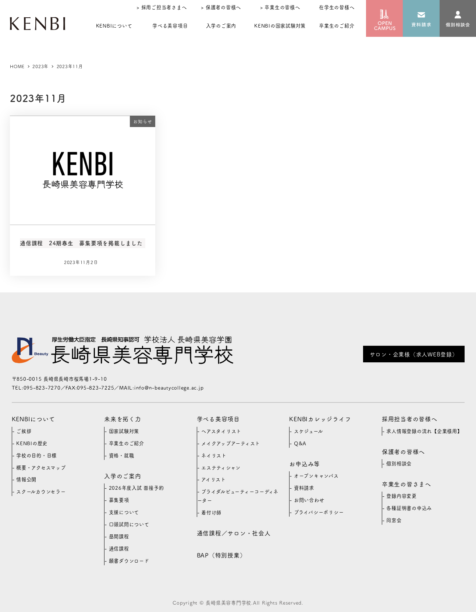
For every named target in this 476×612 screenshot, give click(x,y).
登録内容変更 (401, 495)
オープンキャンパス (316, 475)
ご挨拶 (23, 431)
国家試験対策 (124, 431)
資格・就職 (121, 455)
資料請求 (304, 487)
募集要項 (119, 499)
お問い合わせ (309, 499)
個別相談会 (399, 463)
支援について (124, 512)
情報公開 (26, 479)
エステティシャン (221, 467)
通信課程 (119, 548)
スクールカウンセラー (41, 491)
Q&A (300, 443)
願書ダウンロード (129, 560)
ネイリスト (214, 455)
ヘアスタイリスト (221, 431)
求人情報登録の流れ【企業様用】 (424, 431)
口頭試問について (129, 524)
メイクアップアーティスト (230, 443)
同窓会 (393, 520)
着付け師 (211, 512)
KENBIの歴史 (31, 443)
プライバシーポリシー (319, 512)
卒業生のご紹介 (126, 443)
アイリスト (213, 479)
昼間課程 (119, 536)
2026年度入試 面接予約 (136, 487)
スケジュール (308, 431)
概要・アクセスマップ (41, 467)
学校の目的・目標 (36, 455)
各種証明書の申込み (409, 507)
